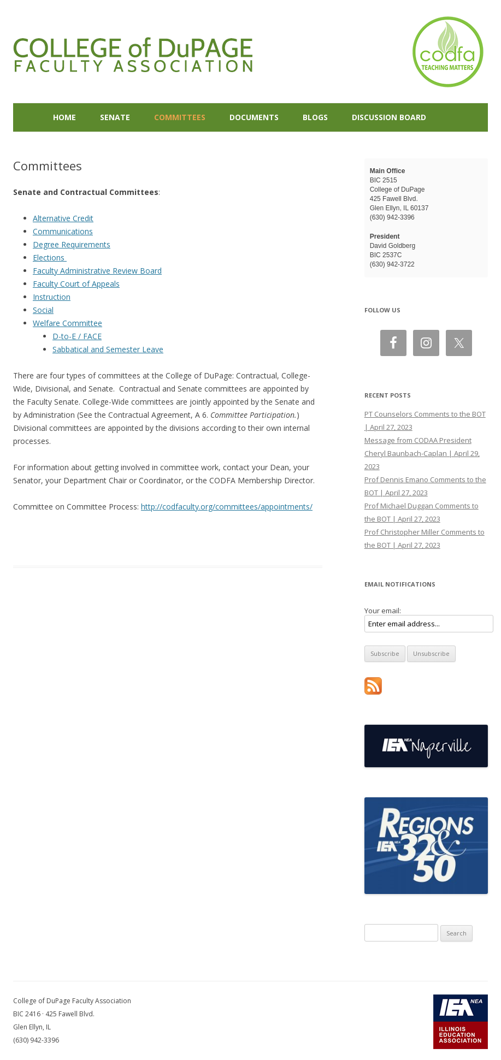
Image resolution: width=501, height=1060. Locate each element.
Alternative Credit (63, 218)
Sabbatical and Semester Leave (107, 349)
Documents (254, 117)
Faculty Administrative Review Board (97, 270)
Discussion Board (389, 117)
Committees (179, 117)
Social (43, 310)
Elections (50, 257)
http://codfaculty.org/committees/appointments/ (227, 506)
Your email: (382, 610)
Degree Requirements (71, 244)
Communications (63, 231)
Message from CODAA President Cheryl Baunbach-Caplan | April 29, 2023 (422, 453)
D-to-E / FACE (77, 336)
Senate (115, 117)
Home (64, 117)
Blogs (315, 117)
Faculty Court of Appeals (76, 284)
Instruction (51, 297)
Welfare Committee (67, 323)
